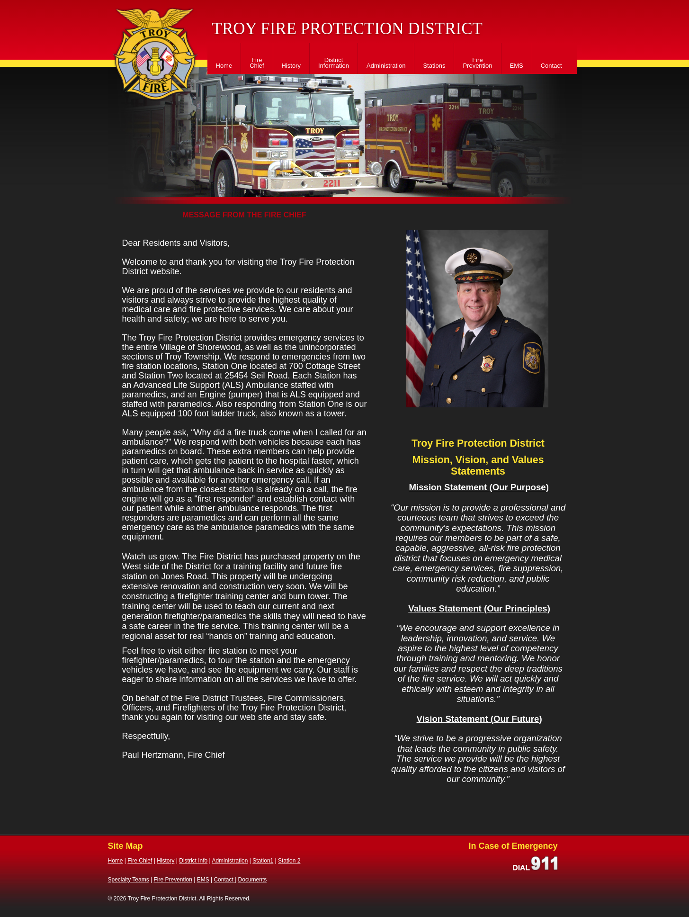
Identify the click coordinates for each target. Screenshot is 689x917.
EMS (516, 65)
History (291, 65)
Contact (551, 65)
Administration (386, 65)
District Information (333, 62)
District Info (193, 860)
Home (224, 65)
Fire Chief (257, 62)
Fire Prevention (477, 62)
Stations (434, 65)
